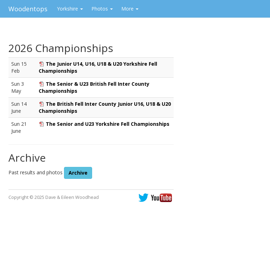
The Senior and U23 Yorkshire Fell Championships (107, 124)
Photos (102, 8)
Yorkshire (70, 8)
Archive (78, 172)
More (130, 8)
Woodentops (27, 9)
